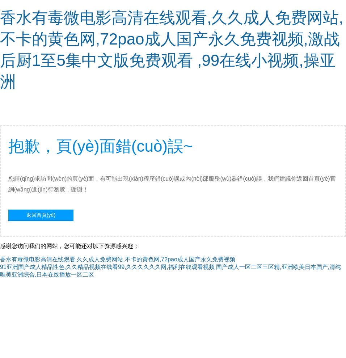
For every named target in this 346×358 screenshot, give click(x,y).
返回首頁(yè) (40, 215)
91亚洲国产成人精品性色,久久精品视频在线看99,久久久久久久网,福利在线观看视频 (107, 267)
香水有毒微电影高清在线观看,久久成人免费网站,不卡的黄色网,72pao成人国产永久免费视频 (117, 259)
